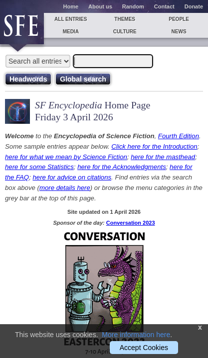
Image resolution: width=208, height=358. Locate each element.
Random (133, 6)
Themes (124, 19)
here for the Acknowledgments (121, 167)
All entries (70, 19)
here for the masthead (163, 157)
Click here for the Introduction (154, 146)
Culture (125, 31)
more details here (64, 187)
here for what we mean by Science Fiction (66, 157)
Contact (164, 6)
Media (71, 31)
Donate (194, 6)
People (179, 19)
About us (100, 6)
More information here (136, 335)
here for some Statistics (39, 167)
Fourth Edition (178, 136)
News (179, 31)
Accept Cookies (144, 348)
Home (71, 6)
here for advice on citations (71, 177)
